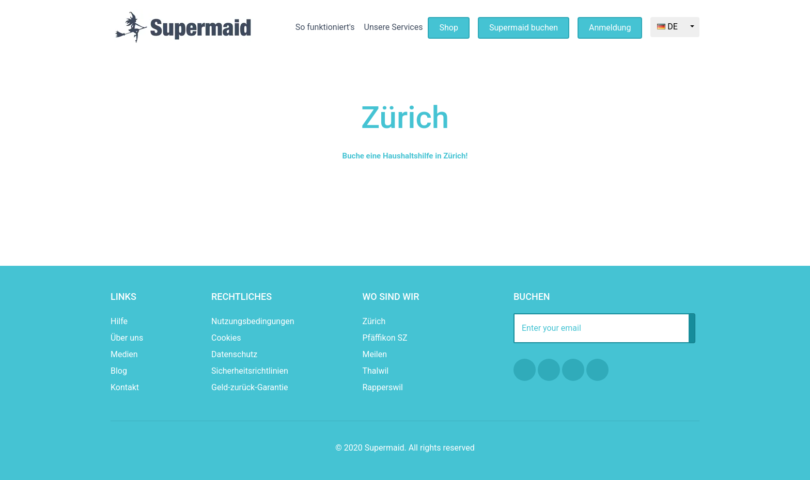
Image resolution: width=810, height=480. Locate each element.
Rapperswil (383, 387)
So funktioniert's (325, 27)
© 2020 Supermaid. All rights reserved (405, 448)
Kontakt (125, 387)
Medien (124, 354)
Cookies (226, 338)
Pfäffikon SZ (385, 338)
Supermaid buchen (523, 28)
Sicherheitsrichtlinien (249, 371)
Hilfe (119, 321)
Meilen (375, 354)
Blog (119, 371)
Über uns (127, 338)
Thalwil (376, 371)
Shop (448, 28)
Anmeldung (610, 28)
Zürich (374, 321)
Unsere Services (393, 27)
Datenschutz (234, 354)
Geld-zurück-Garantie (249, 387)
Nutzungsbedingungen (252, 321)
